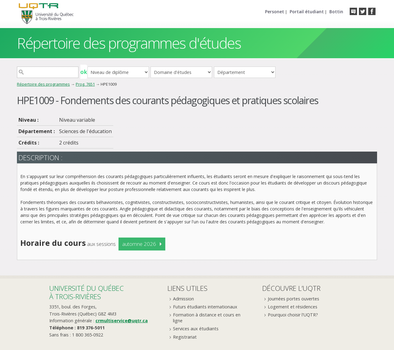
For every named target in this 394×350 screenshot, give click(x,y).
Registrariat (185, 337)
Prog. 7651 (85, 84)
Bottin (336, 11)
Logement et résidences (292, 307)
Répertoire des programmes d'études (129, 43)
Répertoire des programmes (43, 84)
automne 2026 (139, 243)
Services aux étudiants (196, 329)
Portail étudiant (307, 11)
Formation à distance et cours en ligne (206, 318)
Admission (183, 299)
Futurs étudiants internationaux (205, 307)
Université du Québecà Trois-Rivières (86, 292)
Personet (274, 11)
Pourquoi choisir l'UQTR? (293, 315)
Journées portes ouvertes (293, 299)
